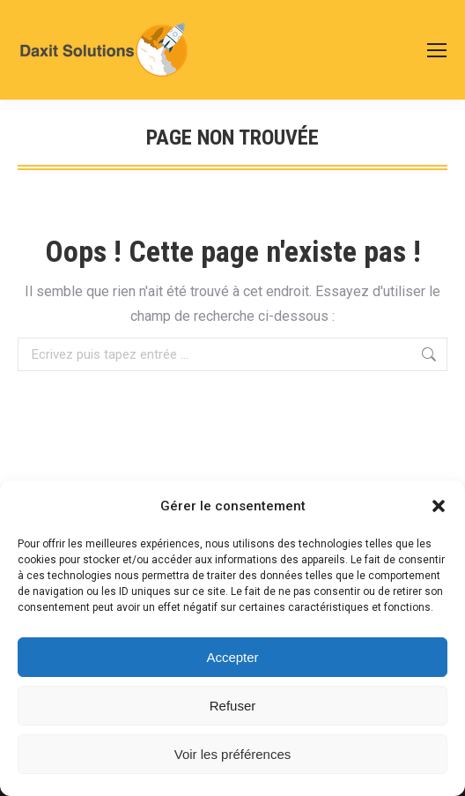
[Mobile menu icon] (436, 50)
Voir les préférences (233, 754)
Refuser (233, 705)
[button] (438, 506)
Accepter (232, 657)
